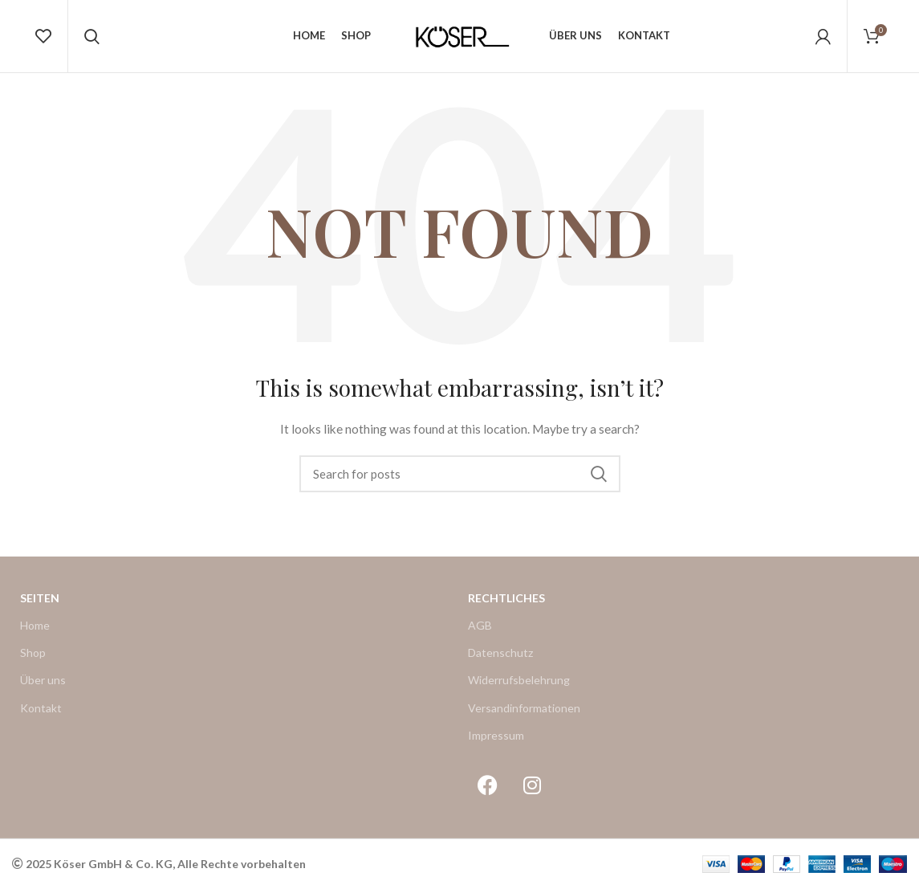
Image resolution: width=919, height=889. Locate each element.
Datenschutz (500, 652)
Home (35, 625)
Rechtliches (506, 598)
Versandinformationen (524, 708)
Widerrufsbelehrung (519, 680)
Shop (33, 652)
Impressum (496, 735)
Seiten (39, 598)
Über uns (43, 680)
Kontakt (41, 708)
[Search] (459, 473)
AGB (480, 625)
